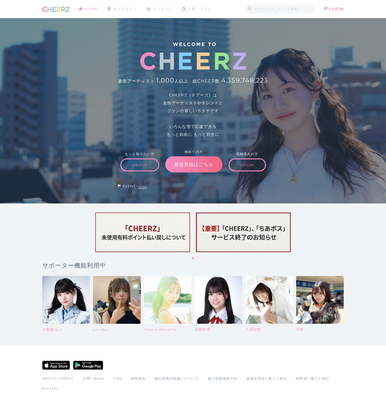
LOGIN (336, 9)
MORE (142, 187)
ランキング (163, 9)
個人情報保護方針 (222, 378)
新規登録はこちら (194, 164)
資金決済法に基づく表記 (266, 378)
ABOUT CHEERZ (58, 378)
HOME (91, 9)
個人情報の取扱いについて (177, 378)
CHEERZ (56, 9)
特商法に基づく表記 (312, 378)
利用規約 (138, 378)
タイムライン (125, 9)
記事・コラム (200, 9)
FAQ (118, 378)
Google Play (88, 365)
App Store (56, 365)
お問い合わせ (94, 378)
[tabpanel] (142, 232)
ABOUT (139, 165)
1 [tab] (193, 258)
